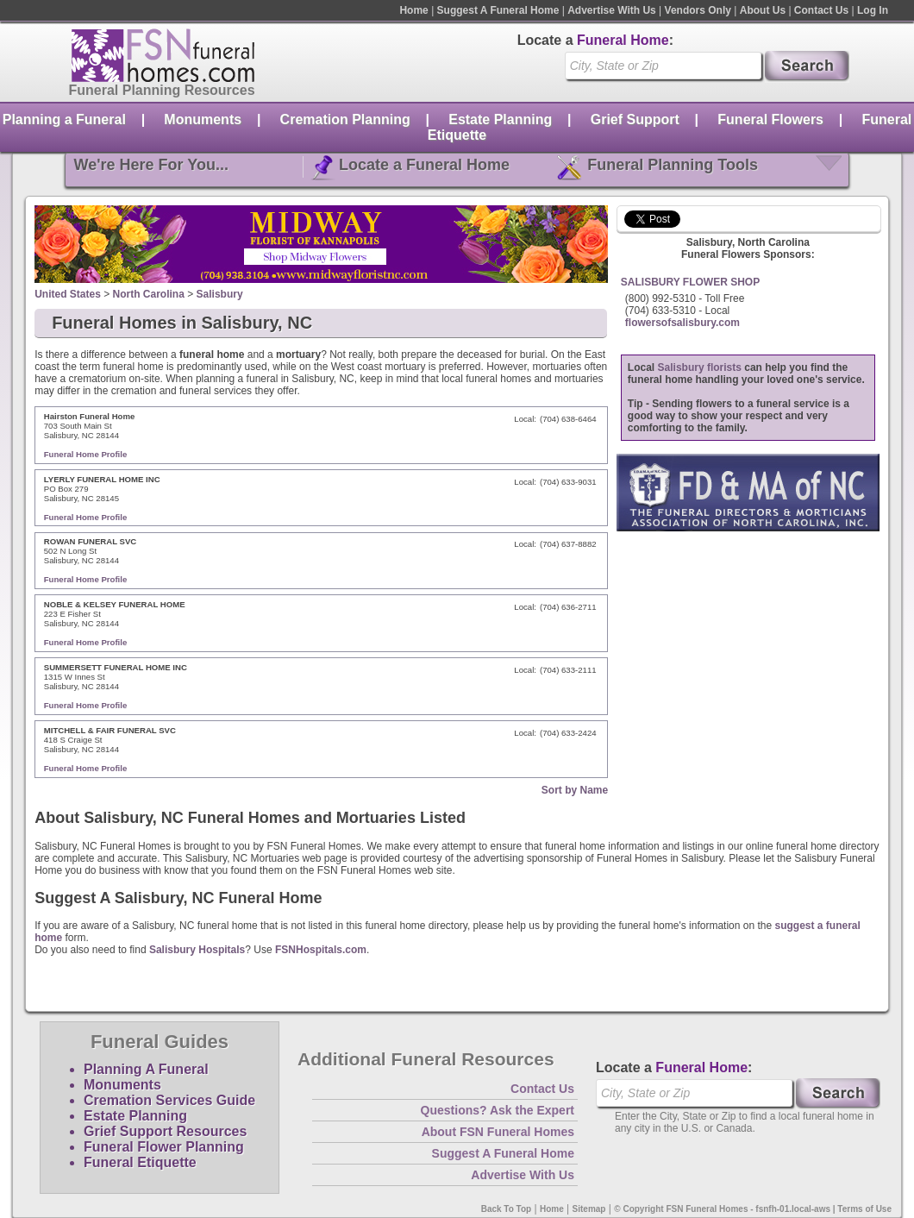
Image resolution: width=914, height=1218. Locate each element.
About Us (763, 10)
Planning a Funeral (64, 119)
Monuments (202, 119)
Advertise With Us (611, 10)
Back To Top (506, 1209)
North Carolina (149, 294)
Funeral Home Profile (86, 454)
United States (67, 294)
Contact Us (821, 10)
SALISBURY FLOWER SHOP (690, 282)
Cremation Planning (345, 119)
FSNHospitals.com (320, 950)
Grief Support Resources (165, 1131)
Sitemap (589, 1209)
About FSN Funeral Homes (498, 1132)
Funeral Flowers (770, 119)
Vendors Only (698, 10)
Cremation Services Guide (169, 1100)
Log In (872, 10)
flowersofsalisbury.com (682, 323)
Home (413, 10)
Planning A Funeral (146, 1069)
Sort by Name (575, 790)
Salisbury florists (700, 367)
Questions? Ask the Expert (497, 1110)
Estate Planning (500, 119)
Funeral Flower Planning (164, 1147)
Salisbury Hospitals (197, 950)
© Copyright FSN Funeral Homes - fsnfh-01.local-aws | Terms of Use (753, 1209)
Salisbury (220, 294)
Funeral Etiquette (140, 1162)
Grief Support (635, 119)
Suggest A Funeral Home (498, 10)
